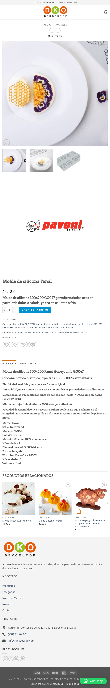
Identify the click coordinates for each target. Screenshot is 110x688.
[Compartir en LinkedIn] (33, 344)
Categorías (8, 592)
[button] (4, 12)
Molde (16, 324)
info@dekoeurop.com (21, 640)
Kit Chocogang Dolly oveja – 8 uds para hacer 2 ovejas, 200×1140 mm (90, 523)
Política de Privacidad (36, 679)
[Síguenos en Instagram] (5, 658)
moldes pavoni (86, 324)
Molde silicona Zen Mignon (16, 520)
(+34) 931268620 (17, 634)
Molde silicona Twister (50, 520)
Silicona (83, 332)
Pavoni (76, 332)
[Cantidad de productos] (9, 310)
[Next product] (51, 30)
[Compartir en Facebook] (11, 344)
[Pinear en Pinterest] (28, 344)
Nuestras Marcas (12, 598)
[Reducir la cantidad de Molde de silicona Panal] (4, 310)
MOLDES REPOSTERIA (46, 332)
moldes (61, 25)
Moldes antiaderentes (54, 324)
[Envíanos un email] (16, 658)
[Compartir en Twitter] (16, 344)
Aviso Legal (15, 679)
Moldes (31, 332)
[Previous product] (58, 30)
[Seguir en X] (11, 658)
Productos (8, 586)
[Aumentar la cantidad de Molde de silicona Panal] (14, 310)
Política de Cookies (61, 679)
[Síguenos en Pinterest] (22, 658)
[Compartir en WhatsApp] (5, 344)
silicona (71, 327)
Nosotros (8, 604)
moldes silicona (37, 327)
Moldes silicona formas (56, 327)
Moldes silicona (22, 327)
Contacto (7, 610)
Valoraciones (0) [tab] (27, 363)
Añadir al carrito (35, 310)
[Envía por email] (22, 344)
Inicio (47, 25)
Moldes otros (72, 324)
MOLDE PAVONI (27, 324)
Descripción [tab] (9, 363)
